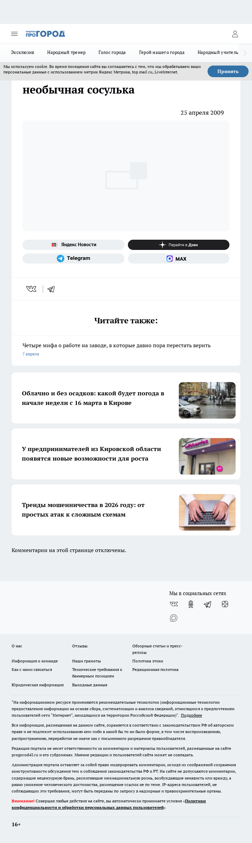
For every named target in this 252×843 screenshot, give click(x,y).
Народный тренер (66, 52)
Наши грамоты (86, 660)
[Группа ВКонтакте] (173, 604)
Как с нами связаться (32, 669)
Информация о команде (35, 660)
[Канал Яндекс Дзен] (179, 245)
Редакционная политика (155, 669)
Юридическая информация (38, 684)
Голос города (112, 52)
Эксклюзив (22, 52)
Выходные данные (89, 684)
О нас (17, 645)
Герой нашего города (162, 52)
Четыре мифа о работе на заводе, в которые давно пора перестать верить (126, 350)
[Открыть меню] (14, 34)
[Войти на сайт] (235, 34)
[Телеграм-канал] (73, 258)
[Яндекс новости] (73, 245)
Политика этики (147, 660)
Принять (228, 71)
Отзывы (80, 645)
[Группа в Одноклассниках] (190, 604)
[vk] (32, 289)
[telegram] (53, 289)
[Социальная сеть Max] (179, 258)
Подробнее (191, 715)
